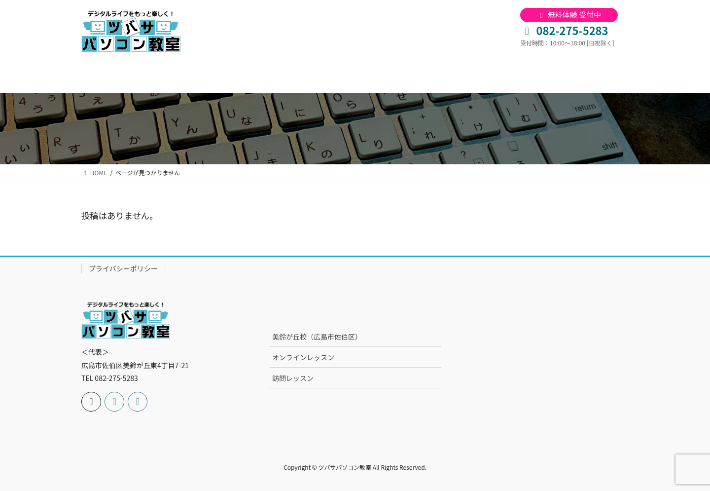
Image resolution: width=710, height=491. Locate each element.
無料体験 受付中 (569, 14)
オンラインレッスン (303, 357)
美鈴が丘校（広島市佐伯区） (317, 336)
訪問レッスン (293, 378)
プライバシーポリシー (123, 268)
